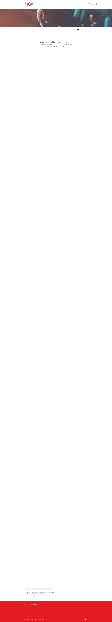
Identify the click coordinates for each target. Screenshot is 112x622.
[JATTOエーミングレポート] (41, 589)
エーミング (29, 619)
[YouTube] (85, 619)
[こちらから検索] (79, 29)
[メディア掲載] (49, 589)
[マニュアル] (33, 589)
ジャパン (32, 619)
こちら (37, 593)
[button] (96, 4)
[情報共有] (28, 589)
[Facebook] (87, 619)
